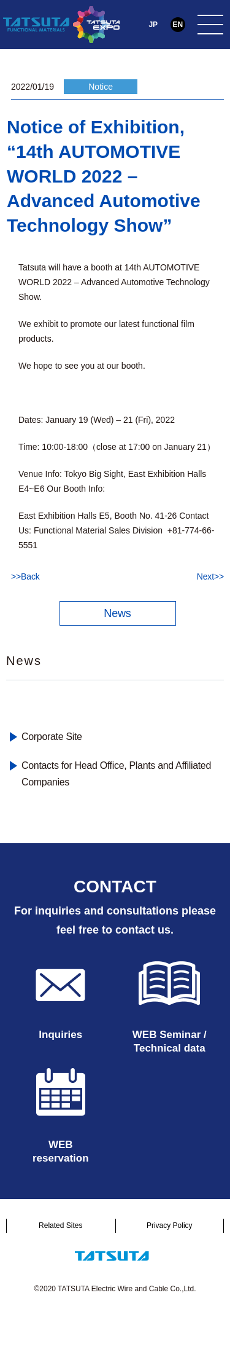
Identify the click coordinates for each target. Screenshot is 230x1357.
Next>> (210, 576)
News (117, 613)
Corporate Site (51, 736)
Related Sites (60, 1225)
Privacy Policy (170, 1225)
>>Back (25, 576)
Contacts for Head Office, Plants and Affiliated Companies (116, 773)
